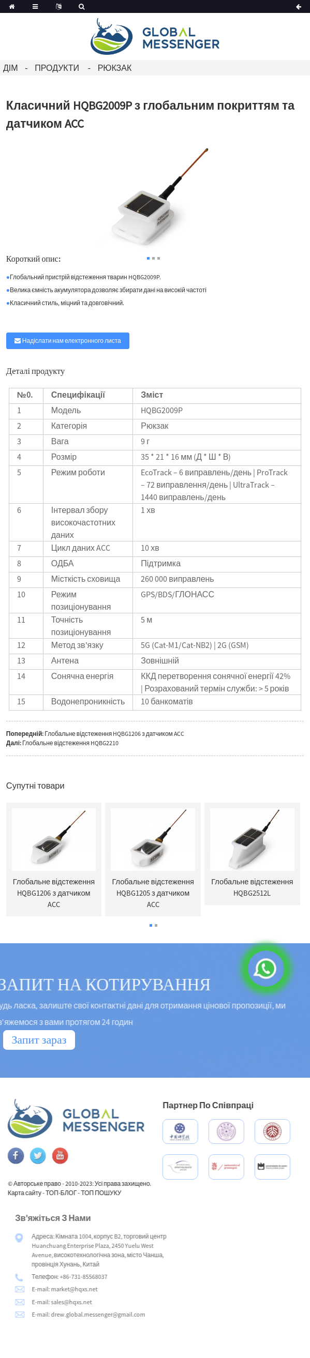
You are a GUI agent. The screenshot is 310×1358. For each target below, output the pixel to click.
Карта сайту (47, 1193)
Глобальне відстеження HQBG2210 (70, 743)
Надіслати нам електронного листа (71, 340)
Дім (10, 68)
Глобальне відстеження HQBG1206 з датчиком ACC (114, 733)
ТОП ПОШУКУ (124, 1193)
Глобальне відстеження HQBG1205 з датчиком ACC (153, 893)
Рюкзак (115, 68)
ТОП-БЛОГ (83, 1193)
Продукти (57, 68)
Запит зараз (38, 1039)
